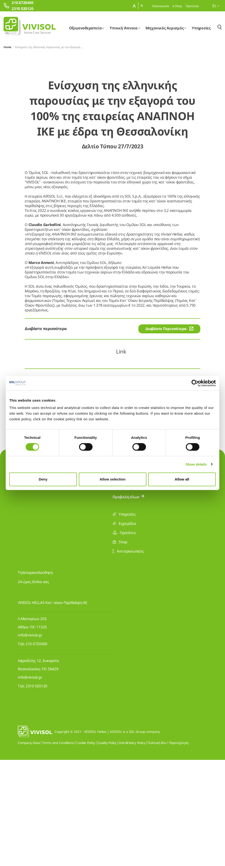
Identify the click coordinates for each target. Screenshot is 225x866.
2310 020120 (36, 792)
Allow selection (112, 479)
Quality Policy (107, 849)
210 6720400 (36, 750)
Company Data (29, 849)
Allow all (182, 479)
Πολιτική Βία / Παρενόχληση (167, 849)
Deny (43, 479)
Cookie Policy (85, 849)
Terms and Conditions (58, 849)
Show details (196, 464)
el (216, 5)
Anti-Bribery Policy (132, 849)
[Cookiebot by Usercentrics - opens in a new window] (195, 383)
